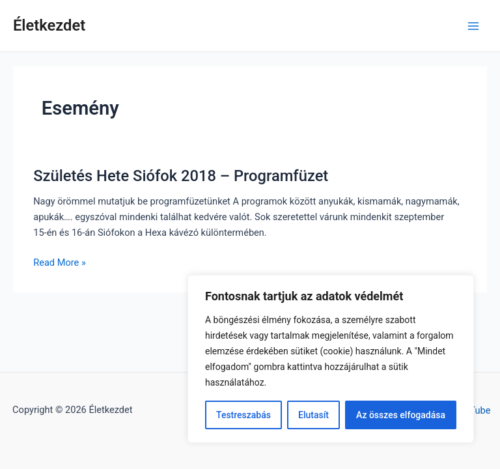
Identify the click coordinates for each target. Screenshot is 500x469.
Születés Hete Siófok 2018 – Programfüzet (180, 176)
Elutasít (313, 415)
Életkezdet (49, 25)
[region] (331, 359)
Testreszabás (243, 415)
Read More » (59, 262)
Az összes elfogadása (400, 415)
